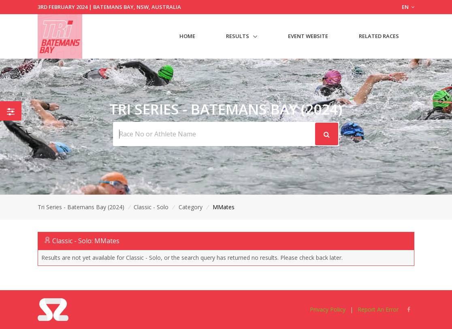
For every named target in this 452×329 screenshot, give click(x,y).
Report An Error (378, 309)
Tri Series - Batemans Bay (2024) (81, 207)
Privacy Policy (327, 309)
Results (237, 36)
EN (408, 7)
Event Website (308, 36)
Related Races (379, 36)
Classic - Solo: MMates (85, 240)
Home (187, 36)
